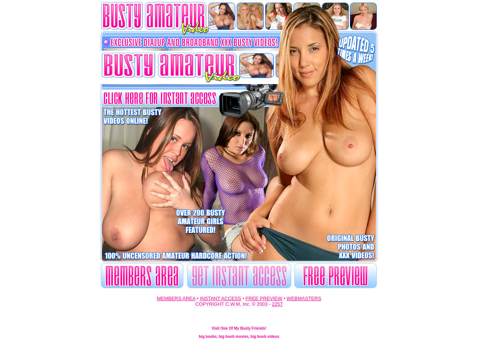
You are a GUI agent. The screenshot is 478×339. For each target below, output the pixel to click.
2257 (277, 304)
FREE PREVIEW (264, 298)
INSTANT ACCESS (220, 298)
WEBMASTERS (304, 298)
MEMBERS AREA (176, 298)
